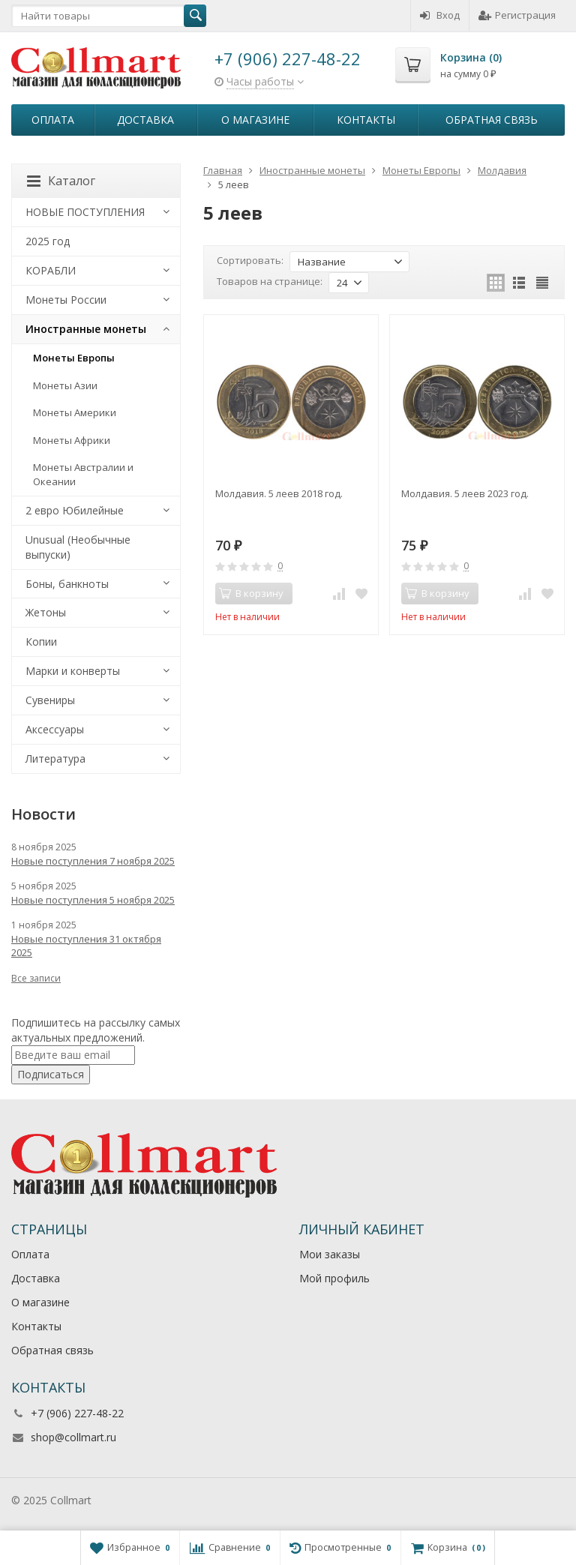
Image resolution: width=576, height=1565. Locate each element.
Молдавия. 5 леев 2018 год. (279, 493)
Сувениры (50, 700)
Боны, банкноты (67, 584)
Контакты (366, 119)
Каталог (61, 180)
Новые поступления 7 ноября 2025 (93, 861)
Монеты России (66, 299)
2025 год (48, 241)
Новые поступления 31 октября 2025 (86, 945)
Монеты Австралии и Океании (83, 474)
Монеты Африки (71, 440)
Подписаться (50, 1074)
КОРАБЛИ (51, 270)
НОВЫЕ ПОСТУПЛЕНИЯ (85, 212)
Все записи (36, 978)
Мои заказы (329, 1254)
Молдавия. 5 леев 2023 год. (465, 493)
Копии (41, 641)
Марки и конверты (73, 671)
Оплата (53, 119)
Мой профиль (334, 1278)
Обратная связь (492, 119)
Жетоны (46, 612)
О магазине (255, 119)
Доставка (145, 119)
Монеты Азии (65, 385)
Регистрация (517, 15)
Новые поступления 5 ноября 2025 (93, 900)
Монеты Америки (74, 412)
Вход (440, 15)
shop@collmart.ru (73, 1437)
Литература (56, 758)
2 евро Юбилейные (75, 510)
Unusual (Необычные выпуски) (78, 547)
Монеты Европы (74, 357)
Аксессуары (55, 729)
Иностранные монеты (86, 329)
